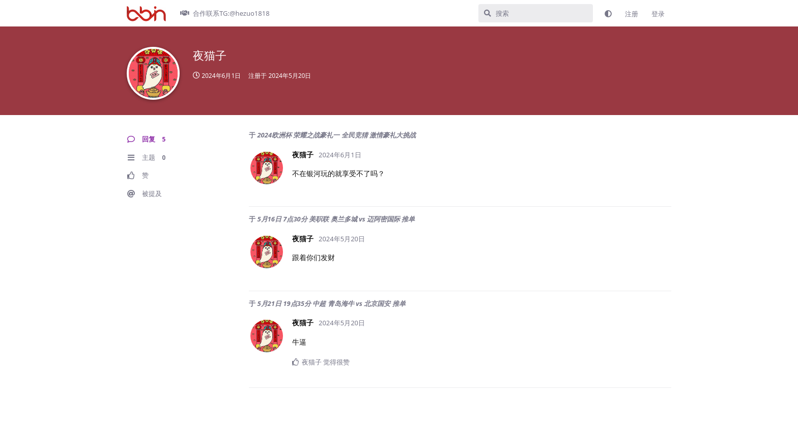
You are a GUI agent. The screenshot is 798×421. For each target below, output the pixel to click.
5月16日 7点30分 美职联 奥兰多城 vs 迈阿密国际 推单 (336, 218)
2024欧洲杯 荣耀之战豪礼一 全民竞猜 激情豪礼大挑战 (336, 134)
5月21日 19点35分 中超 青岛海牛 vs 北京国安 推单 (331, 303)
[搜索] (535, 13)
